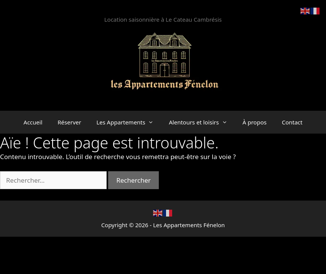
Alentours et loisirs (202, 122)
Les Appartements (128, 122)
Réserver (69, 122)
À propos (255, 122)
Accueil (33, 122)
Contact (292, 122)
